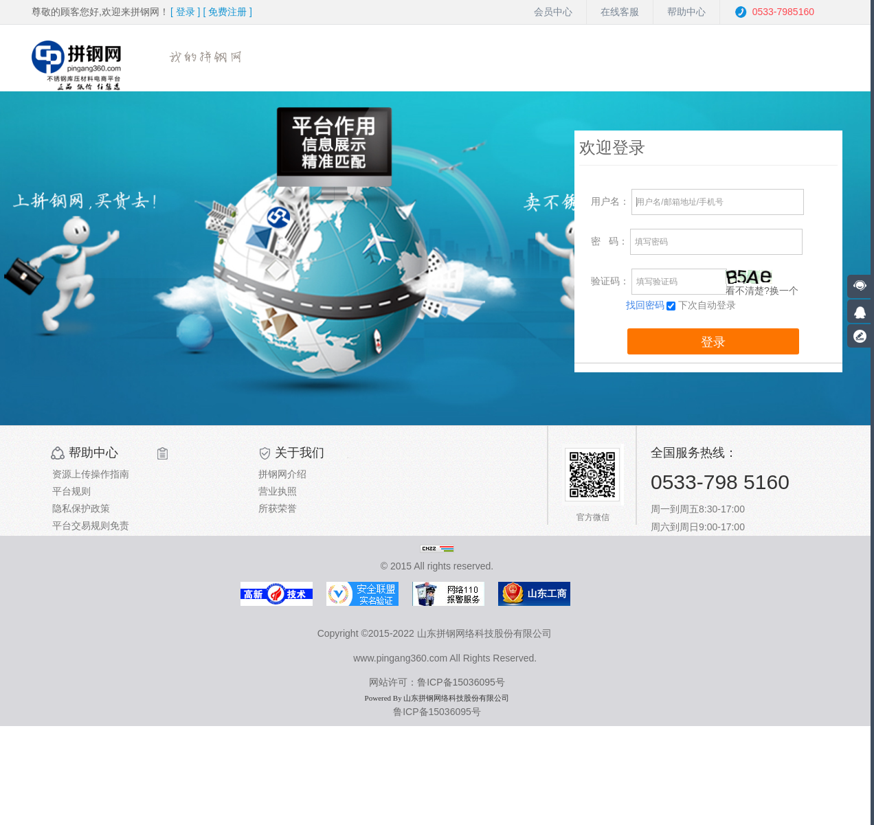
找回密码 (645, 305)
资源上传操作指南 (90, 473)
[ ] (185, 11)
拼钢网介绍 (282, 473)
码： (609, 241)
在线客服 (620, 11)
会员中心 (553, 11)
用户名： (610, 201)
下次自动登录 (707, 305)
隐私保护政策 (81, 508)
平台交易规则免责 (90, 525)
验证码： (610, 280)
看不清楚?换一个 (762, 290)
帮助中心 (686, 11)
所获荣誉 (277, 508)
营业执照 (277, 491)
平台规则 (71, 491)
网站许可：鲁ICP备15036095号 (437, 682)
